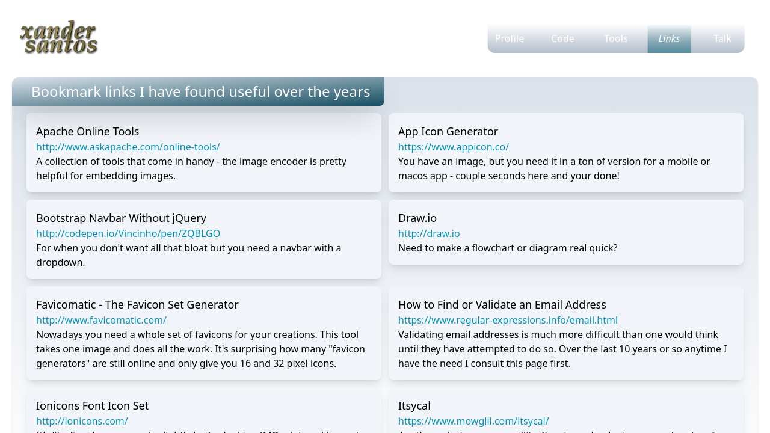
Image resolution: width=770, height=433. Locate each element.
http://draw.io (429, 233)
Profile (509, 38)
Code (562, 38)
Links (669, 38)
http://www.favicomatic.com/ (101, 320)
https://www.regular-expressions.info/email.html (508, 320)
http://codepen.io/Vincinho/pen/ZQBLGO (128, 233)
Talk (722, 38)
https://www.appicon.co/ (453, 146)
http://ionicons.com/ (82, 421)
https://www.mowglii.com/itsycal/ (473, 421)
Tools (616, 38)
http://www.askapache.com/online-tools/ (128, 146)
